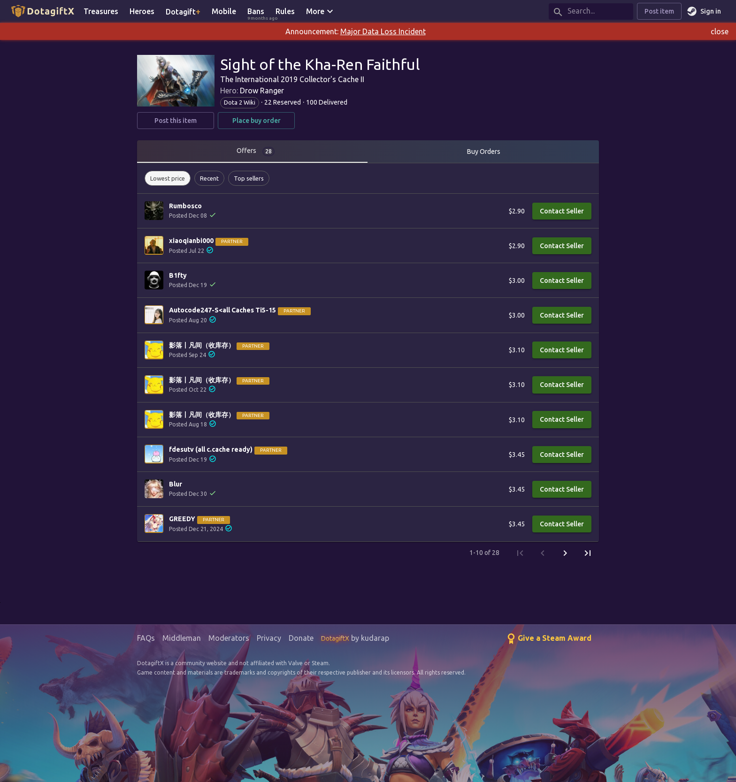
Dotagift (183, 11)
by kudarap (355, 638)
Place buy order (256, 121)
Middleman (181, 638)
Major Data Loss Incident (383, 31)
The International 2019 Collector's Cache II (292, 79)
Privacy (269, 638)
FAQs (146, 638)
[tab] (252, 151)
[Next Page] (565, 553)
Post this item (176, 121)
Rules (285, 11)
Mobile (224, 11)
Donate (301, 638)
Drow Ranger (262, 90)
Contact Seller (561, 211)
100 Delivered (326, 102)
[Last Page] (587, 553)
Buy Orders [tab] (483, 151)
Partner (232, 241)
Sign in (705, 11)
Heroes (142, 11)
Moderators (228, 638)
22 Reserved (282, 102)
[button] (168, 178)
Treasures (101, 11)
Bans (258, 12)
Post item (659, 11)
